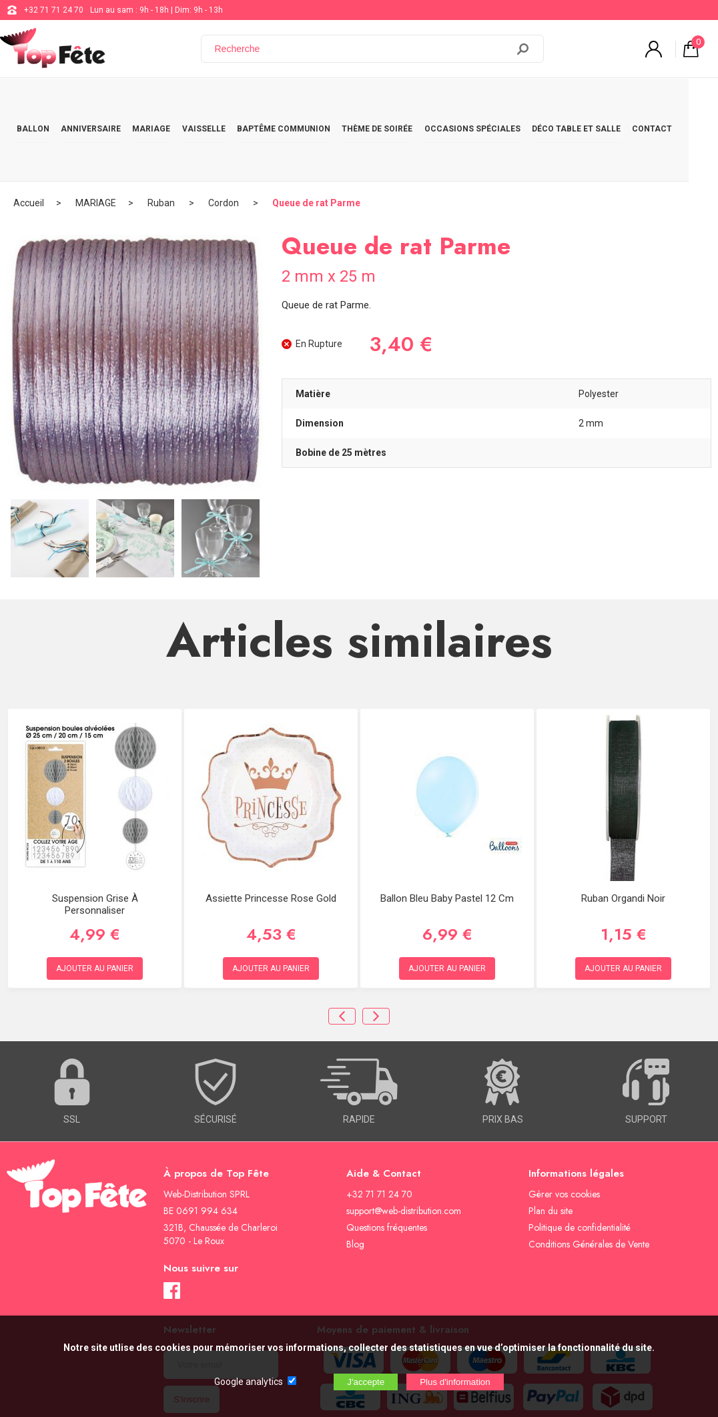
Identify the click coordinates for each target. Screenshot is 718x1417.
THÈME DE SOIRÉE (395, 101)
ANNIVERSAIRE (95, 101)
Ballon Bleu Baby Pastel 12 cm (447, 840)
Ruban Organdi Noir (623, 840)
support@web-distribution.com (403, 1152)
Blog (355, 1185)
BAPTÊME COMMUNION (298, 101)
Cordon (224, 143)
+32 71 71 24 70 (53, 10)
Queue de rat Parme (316, 143)
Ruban (162, 143)
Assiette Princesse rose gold (271, 840)
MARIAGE (160, 101)
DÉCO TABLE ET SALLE (601, 101)
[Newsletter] (220, 1306)
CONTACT (680, 101)
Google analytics (248, 1381)
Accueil (28, 143)
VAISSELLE (215, 101)
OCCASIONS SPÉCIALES (493, 101)
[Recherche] (362, 49)
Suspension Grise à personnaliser (95, 846)
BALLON (34, 101)
